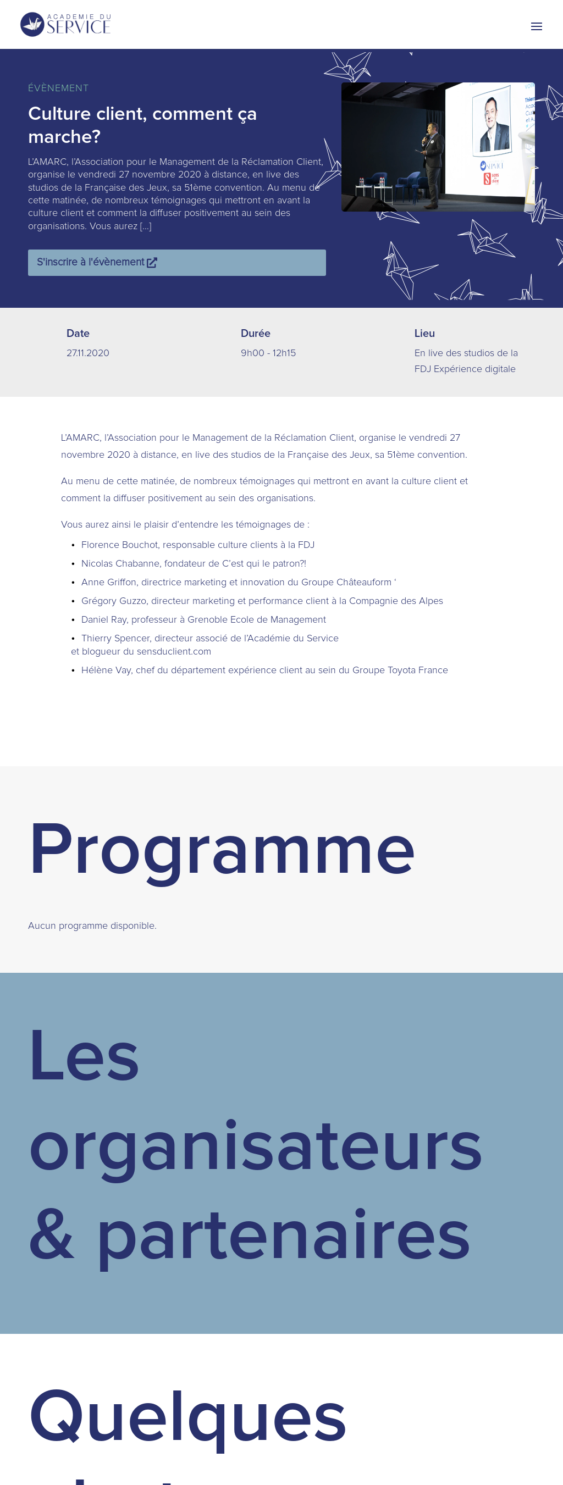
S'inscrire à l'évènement (90, 262)
